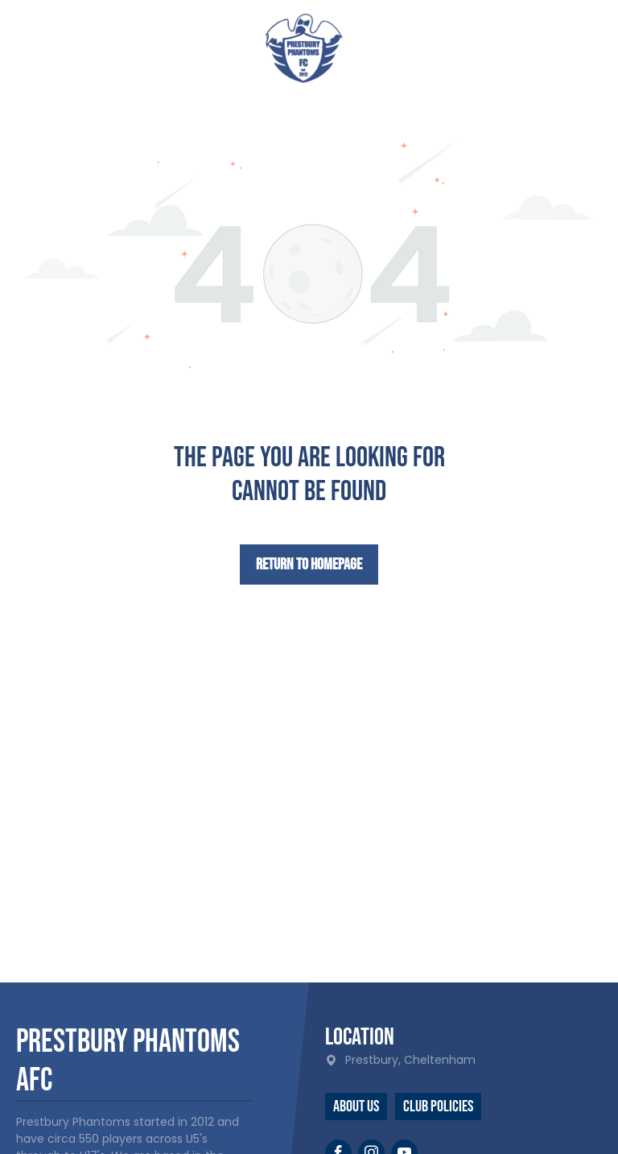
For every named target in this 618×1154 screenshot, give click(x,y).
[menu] (583, 43)
